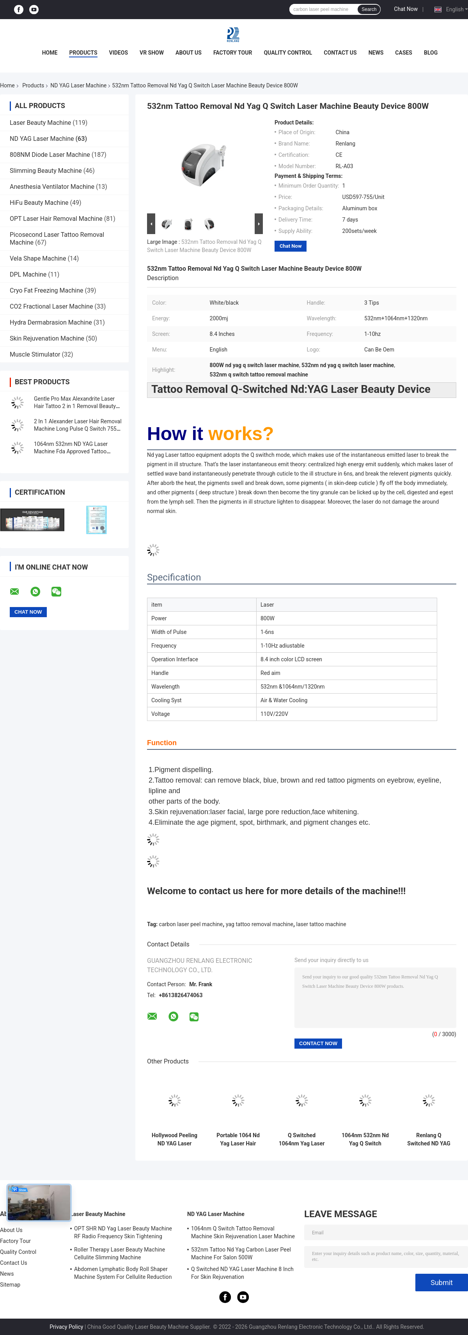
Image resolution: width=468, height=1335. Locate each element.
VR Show (152, 53)
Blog (431, 53)
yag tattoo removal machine (259, 924)
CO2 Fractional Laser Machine (51, 306)
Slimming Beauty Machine (46, 170)
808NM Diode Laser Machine (50, 154)
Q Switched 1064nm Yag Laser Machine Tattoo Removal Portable (302, 1139)
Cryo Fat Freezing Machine (46, 290)
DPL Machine (28, 274)
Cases (403, 53)
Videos (118, 53)
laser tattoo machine (321, 924)
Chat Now (406, 9)
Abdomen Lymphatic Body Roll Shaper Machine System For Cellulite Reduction (123, 1273)
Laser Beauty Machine (40, 122)
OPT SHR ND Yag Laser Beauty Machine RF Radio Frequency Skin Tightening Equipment (123, 1233)
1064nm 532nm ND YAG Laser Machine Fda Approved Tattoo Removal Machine (71, 451)
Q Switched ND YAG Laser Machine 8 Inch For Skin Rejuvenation (242, 1273)
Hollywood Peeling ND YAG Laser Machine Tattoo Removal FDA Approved (174, 1139)
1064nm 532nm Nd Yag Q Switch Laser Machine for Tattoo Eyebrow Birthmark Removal (365, 1139)
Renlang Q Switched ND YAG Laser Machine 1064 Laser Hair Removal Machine (428, 1139)
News (376, 53)
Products (83, 53)
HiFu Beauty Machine (39, 202)
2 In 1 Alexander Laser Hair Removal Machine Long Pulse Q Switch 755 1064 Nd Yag (78, 428)
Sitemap (10, 1285)
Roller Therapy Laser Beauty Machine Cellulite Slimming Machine (119, 1253)
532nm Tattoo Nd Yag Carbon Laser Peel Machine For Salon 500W (241, 1253)
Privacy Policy (66, 1327)
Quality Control (288, 53)
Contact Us (340, 53)
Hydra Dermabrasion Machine (51, 322)
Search (369, 9)
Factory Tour (232, 53)
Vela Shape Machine (38, 258)
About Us (189, 53)
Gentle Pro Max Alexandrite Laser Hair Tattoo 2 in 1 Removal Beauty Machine (75, 406)
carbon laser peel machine (191, 924)
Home (50, 53)
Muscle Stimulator (35, 354)
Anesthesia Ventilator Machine (52, 186)
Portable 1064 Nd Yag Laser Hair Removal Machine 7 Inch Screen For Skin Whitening (238, 1139)
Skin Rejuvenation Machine (47, 338)
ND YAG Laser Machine (78, 85)
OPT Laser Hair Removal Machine (56, 218)
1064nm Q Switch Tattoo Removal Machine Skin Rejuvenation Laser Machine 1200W (243, 1233)
